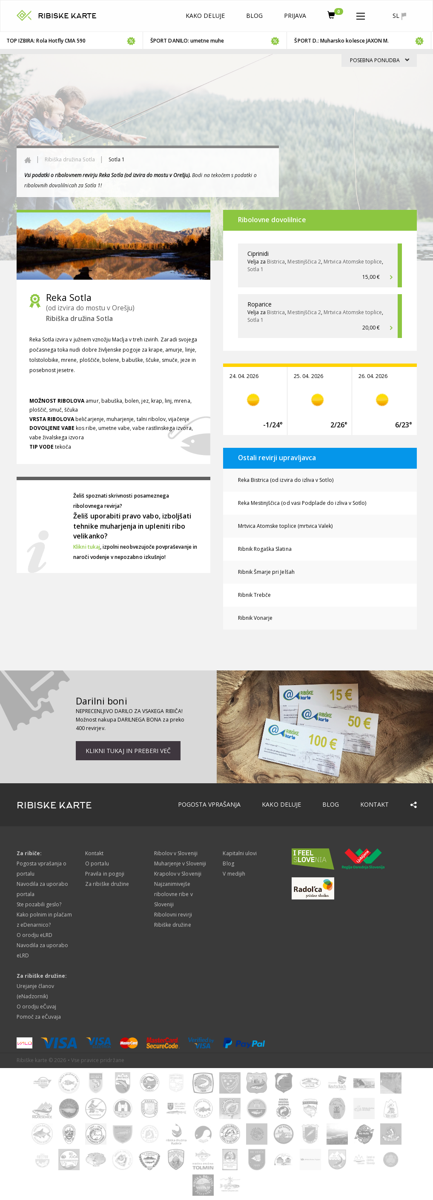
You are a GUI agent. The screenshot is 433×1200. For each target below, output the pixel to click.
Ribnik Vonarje (255, 617)
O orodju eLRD (35, 935)
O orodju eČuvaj (37, 1006)
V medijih (234, 873)
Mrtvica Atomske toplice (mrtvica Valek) (285, 526)
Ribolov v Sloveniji (176, 853)
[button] (361, 14)
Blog (254, 15)
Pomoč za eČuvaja (39, 1016)
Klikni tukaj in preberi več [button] (128, 751)
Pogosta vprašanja (209, 804)
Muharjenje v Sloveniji (180, 863)
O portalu (97, 863)
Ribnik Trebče (254, 595)
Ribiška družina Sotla (70, 159)
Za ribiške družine (107, 884)
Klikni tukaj (86, 546)
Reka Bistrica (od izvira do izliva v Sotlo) (285, 480)
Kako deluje (205, 15)
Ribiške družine (172, 924)
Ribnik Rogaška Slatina (265, 549)
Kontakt (374, 804)
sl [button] (399, 15)
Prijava (295, 15)
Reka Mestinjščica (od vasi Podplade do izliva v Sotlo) (302, 503)
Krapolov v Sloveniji (177, 873)
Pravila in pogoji (104, 873)
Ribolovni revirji (173, 914)
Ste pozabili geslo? (39, 904)
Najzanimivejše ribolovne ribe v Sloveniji (173, 894)
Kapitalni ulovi (240, 853)
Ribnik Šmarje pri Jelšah (266, 572)
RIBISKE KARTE (67, 16)
